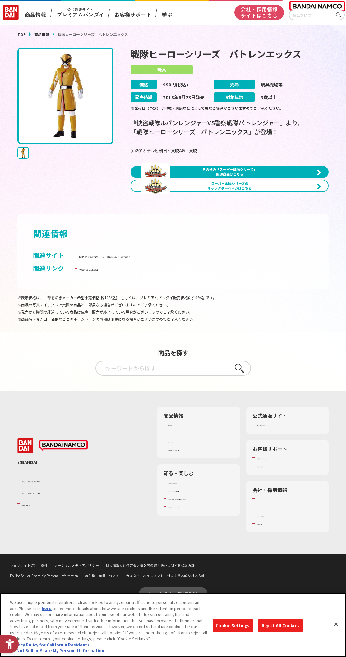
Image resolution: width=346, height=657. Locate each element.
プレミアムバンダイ (275, 476)
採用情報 (265, 558)
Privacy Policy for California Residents (50, 645)
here (47, 608)
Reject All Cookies (280, 625)
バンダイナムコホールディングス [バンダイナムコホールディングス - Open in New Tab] (59, 543)
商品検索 (176, 476)
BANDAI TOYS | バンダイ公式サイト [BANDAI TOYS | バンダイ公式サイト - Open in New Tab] (130, 296)
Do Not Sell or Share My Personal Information (57, 651)
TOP (21, 34)
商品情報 (41, 34)
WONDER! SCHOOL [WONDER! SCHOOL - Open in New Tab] (185, 533)
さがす (340, 15)
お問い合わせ (269, 574)
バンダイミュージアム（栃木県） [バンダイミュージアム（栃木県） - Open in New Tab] (198, 564)
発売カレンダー (182, 484)
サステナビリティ (273, 566)
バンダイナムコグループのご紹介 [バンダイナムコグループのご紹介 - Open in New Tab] (59, 531)
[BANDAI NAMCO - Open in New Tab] (63, 497)
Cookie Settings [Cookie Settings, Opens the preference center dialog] (233, 625)
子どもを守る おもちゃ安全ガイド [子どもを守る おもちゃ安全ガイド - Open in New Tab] (126, 319)
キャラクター (180, 492)
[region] (173, 625)
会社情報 (265, 550)
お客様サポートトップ (277, 509)
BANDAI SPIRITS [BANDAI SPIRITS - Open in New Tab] (41, 555)
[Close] (336, 624)
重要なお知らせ (271, 517)
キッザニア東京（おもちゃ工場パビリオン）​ (200, 552)
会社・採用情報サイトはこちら (259, 12)
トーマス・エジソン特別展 (192, 541)
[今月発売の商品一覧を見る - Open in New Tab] (281, 230)
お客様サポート (132, 14)
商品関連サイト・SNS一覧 (192, 500)
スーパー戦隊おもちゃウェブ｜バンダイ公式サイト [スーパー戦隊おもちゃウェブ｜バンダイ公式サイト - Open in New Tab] (151, 306)
